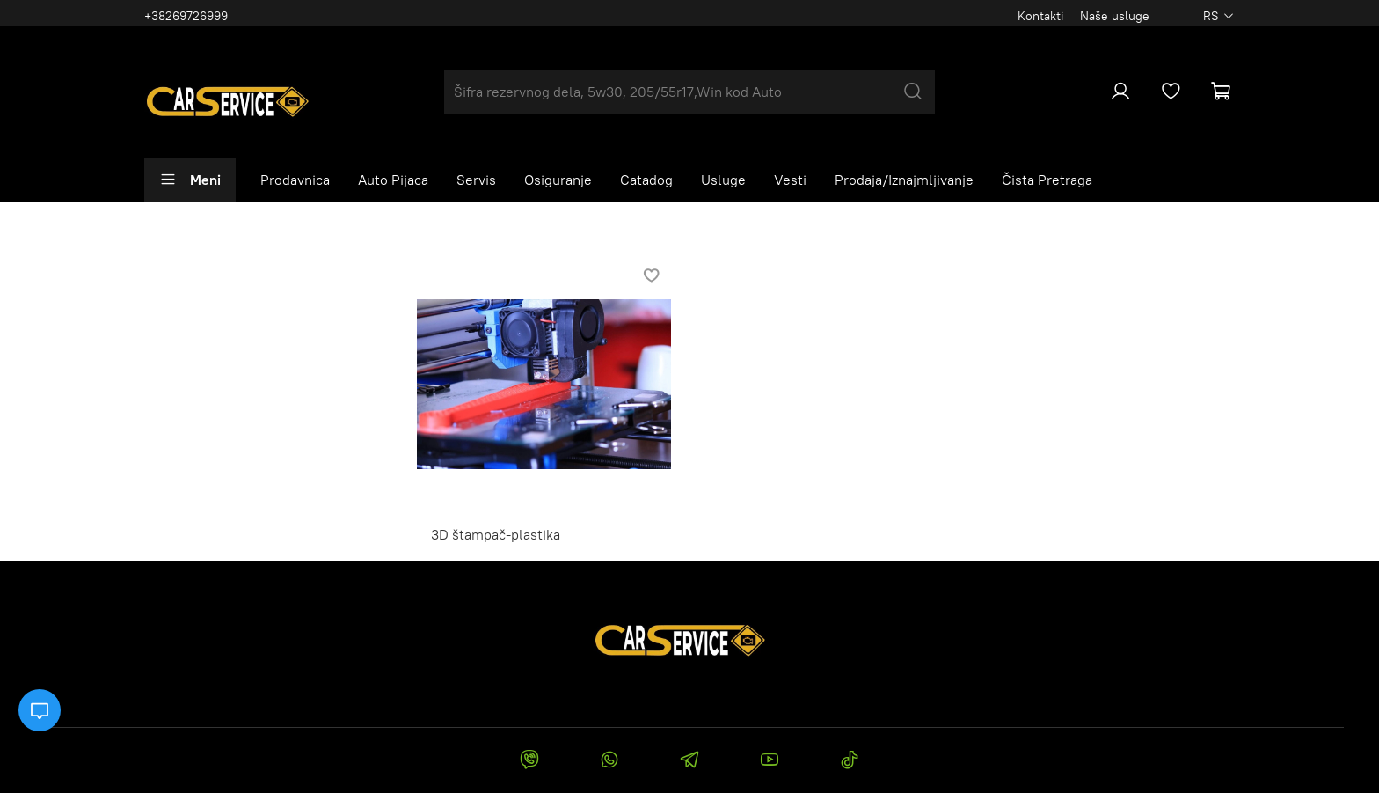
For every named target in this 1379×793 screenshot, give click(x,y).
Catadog (646, 179)
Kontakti (1041, 16)
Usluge (723, 179)
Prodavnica (295, 179)
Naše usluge (1114, 16)
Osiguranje (558, 179)
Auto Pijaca (393, 179)
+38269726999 (186, 16)
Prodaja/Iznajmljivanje (904, 179)
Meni (190, 179)
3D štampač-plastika (495, 534)
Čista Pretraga (1047, 179)
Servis (476, 179)
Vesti (790, 179)
